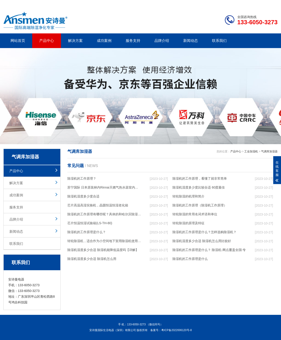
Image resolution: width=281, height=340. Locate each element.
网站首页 (18, 41)
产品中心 (46, 41)
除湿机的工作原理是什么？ (86, 232)
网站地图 (251, 3)
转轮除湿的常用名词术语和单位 (194, 214)
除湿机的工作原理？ (81, 178)
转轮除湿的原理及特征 (188, 223)
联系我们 (219, 41)
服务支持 (133, 41)
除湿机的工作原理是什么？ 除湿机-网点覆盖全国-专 (209, 250)
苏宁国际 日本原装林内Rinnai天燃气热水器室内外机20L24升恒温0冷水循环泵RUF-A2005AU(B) (104, 187)
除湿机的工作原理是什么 (190, 259)
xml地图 (272, 3)
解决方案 (75, 41)
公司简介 (208, 3)
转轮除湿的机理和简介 (188, 196)
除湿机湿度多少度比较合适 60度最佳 (198, 187)
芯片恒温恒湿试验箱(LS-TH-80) (89, 223)
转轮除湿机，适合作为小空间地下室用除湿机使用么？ (104, 241)
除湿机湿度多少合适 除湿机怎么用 (91, 259)
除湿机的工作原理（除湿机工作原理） (199, 205)
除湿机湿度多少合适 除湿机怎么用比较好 (201, 241)
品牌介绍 (161, 41)
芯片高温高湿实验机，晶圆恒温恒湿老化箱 (97, 205)
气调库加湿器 (269, 151)
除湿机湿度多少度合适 (83, 196)
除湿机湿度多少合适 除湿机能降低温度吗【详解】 (103, 250)
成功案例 (104, 41)
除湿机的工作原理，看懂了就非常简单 (199, 178)
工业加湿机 (251, 151)
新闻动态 (190, 41)
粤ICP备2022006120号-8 (176, 330)
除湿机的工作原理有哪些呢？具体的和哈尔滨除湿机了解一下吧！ (104, 214)
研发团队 (229, 3)
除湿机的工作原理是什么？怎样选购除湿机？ (204, 232)
